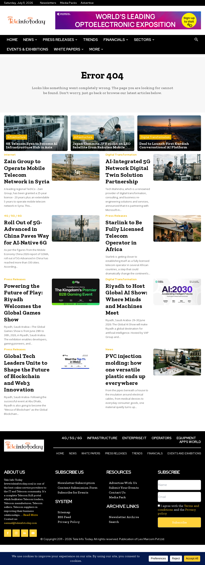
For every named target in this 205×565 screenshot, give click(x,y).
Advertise (87, 3)
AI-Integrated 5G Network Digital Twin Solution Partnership (128, 171)
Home (12, 39)
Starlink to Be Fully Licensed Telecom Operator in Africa (125, 235)
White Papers (68, 49)
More (96, 49)
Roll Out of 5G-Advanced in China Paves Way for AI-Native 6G (26, 232)
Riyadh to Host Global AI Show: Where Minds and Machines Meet (126, 299)
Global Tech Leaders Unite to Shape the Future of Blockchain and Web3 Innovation (26, 373)
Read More (30, 515)
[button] (196, 39)
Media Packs (68, 3)
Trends (90, 39)
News (30, 39)
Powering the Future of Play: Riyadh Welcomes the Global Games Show (23, 303)
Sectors (144, 39)
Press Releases (60, 39)
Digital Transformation (155, 137)
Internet (10, 154)
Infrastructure (17, 137)
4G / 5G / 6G (13, 215)
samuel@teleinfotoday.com (20, 522)
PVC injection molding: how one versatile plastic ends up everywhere (126, 369)
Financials (116, 39)
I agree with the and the (178, 509)
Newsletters (48, 3)
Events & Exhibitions (27, 49)
